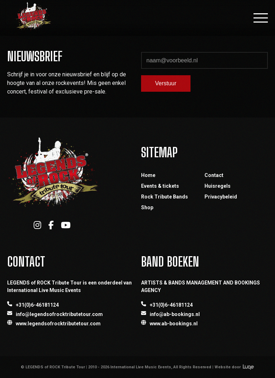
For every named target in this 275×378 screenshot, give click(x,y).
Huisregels (217, 186)
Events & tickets (160, 186)
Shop (147, 207)
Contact (213, 175)
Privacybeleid (220, 197)
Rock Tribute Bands (164, 197)
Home (148, 175)
